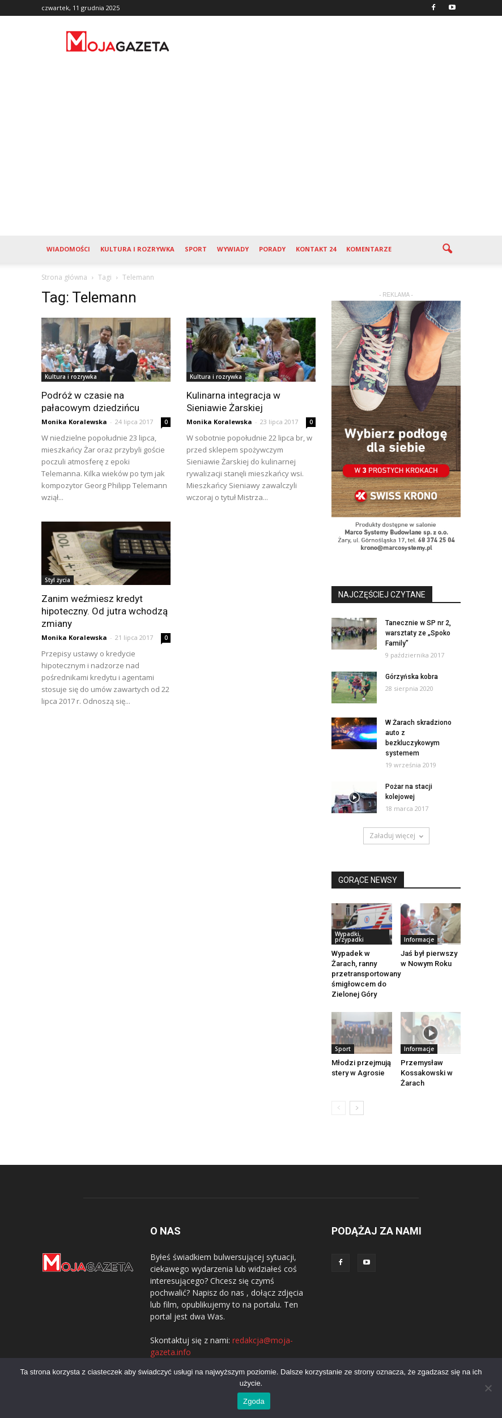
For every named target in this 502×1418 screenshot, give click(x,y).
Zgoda (254, 1401)
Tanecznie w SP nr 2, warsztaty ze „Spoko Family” (418, 633)
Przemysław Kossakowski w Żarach (427, 1072)
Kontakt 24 (316, 249)
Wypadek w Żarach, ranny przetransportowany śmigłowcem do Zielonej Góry (366, 973)
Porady (272, 249)
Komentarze (369, 249)
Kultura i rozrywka (137, 249)
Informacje (419, 939)
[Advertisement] (251, 150)
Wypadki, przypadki (349, 936)
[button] (447, 249)
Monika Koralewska (74, 421)
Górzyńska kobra (411, 677)
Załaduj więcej (396, 835)
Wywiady (233, 249)
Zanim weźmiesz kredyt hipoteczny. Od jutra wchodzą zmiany (104, 611)
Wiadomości (68, 249)
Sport (196, 249)
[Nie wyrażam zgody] (488, 1388)
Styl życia (57, 580)
